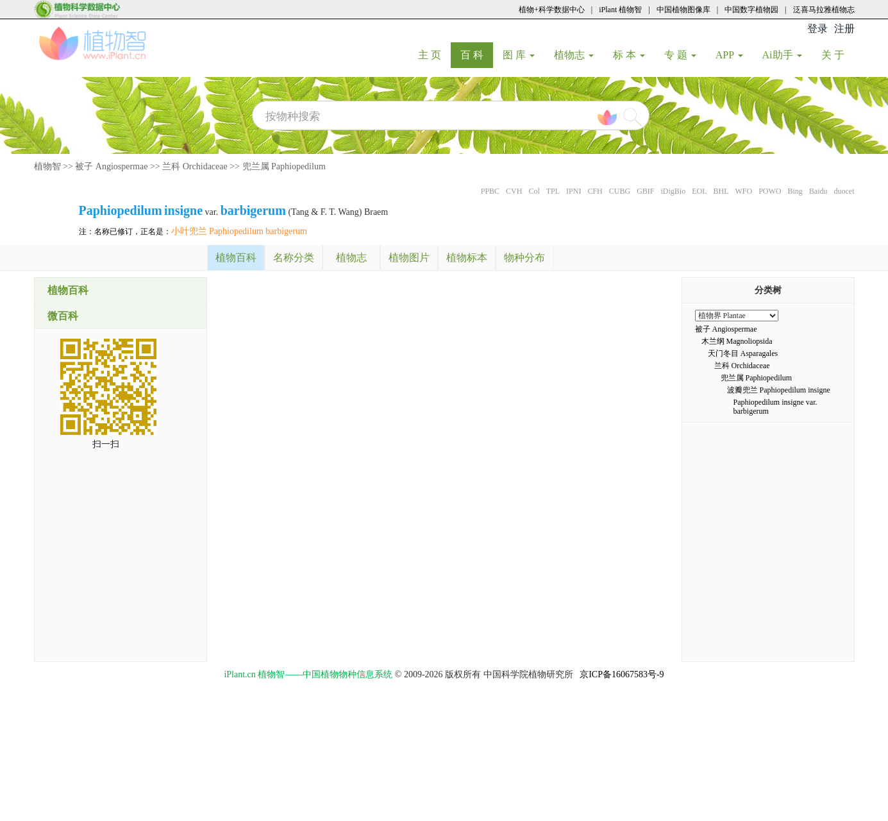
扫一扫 (105, 444)
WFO (743, 191)
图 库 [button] (519, 54)
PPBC (490, 191)
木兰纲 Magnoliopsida (737, 341)
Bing (794, 191)
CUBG (619, 191)
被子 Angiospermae (111, 166)
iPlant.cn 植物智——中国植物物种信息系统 (308, 674)
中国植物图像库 (683, 9)
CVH (514, 191)
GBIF (645, 191)
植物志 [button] (574, 54)
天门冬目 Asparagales (743, 353)
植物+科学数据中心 (552, 9)
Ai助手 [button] (782, 54)
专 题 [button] (680, 54)
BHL (720, 191)
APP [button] (729, 54)
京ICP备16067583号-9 (622, 674)
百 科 (476, 54)
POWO (769, 191)
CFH (594, 191)
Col (533, 191)
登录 (817, 28)
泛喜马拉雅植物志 (824, 9)
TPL (553, 191)
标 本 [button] (629, 54)
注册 (844, 28)
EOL (699, 191)
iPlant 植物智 (620, 9)
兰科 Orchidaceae (194, 166)
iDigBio (672, 191)
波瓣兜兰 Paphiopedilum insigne (778, 389)
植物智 (47, 166)
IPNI (573, 191)
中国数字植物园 (751, 9)
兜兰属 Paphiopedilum (284, 166)
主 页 (434, 54)
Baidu (818, 191)
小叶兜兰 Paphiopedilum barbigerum (239, 231)
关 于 (837, 54)
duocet (844, 191)
